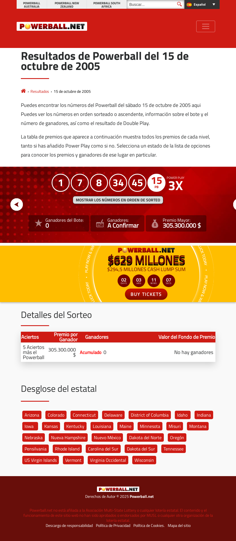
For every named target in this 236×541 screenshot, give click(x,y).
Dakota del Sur (141, 448)
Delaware (113, 415)
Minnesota (150, 426)
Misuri (175, 426)
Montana (197, 426)
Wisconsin (144, 460)
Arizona (32, 415)
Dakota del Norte (145, 437)
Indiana (204, 415)
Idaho (182, 415)
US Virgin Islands (41, 460)
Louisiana (102, 426)
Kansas (51, 426)
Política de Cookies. (149, 525)
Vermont (73, 460)
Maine (125, 426)
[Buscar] (155, 4)
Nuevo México (107, 437)
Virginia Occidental (108, 460)
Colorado (56, 415)
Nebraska (34, 437)
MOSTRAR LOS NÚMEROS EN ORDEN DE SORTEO (118, 200)
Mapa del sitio (179, 525)
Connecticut (84, 415)
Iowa (29, 426)
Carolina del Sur (103, 448)
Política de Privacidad (113, 525)
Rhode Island (67, 448)
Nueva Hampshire (68, 437)
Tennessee (174, 448)
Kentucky (75, 426)
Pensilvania (36, 448)
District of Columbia (150, 415)
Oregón (177, 437)
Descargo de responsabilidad (69, 525)
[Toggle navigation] (205, 26)
